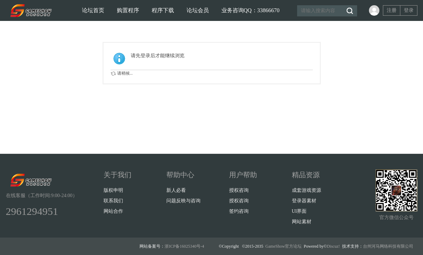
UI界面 (299, 211)
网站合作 (113, 211)
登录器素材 (304, 200)
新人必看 (176, 190)
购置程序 (128, 10)
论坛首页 (93, 10)
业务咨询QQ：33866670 (250, 10)
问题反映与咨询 (183, 200)
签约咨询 (239, 211)
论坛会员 (198, 10)
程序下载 (163, 10)
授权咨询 (239, 190)
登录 (409, 10)
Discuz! (333, 246)
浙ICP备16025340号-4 (184, 246)
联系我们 (113, 200)
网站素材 (301, 221)
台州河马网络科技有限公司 (388, 246)
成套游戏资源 (306, 190)
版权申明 (113, 190)
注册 (391, 10)
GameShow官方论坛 (283, 246)
